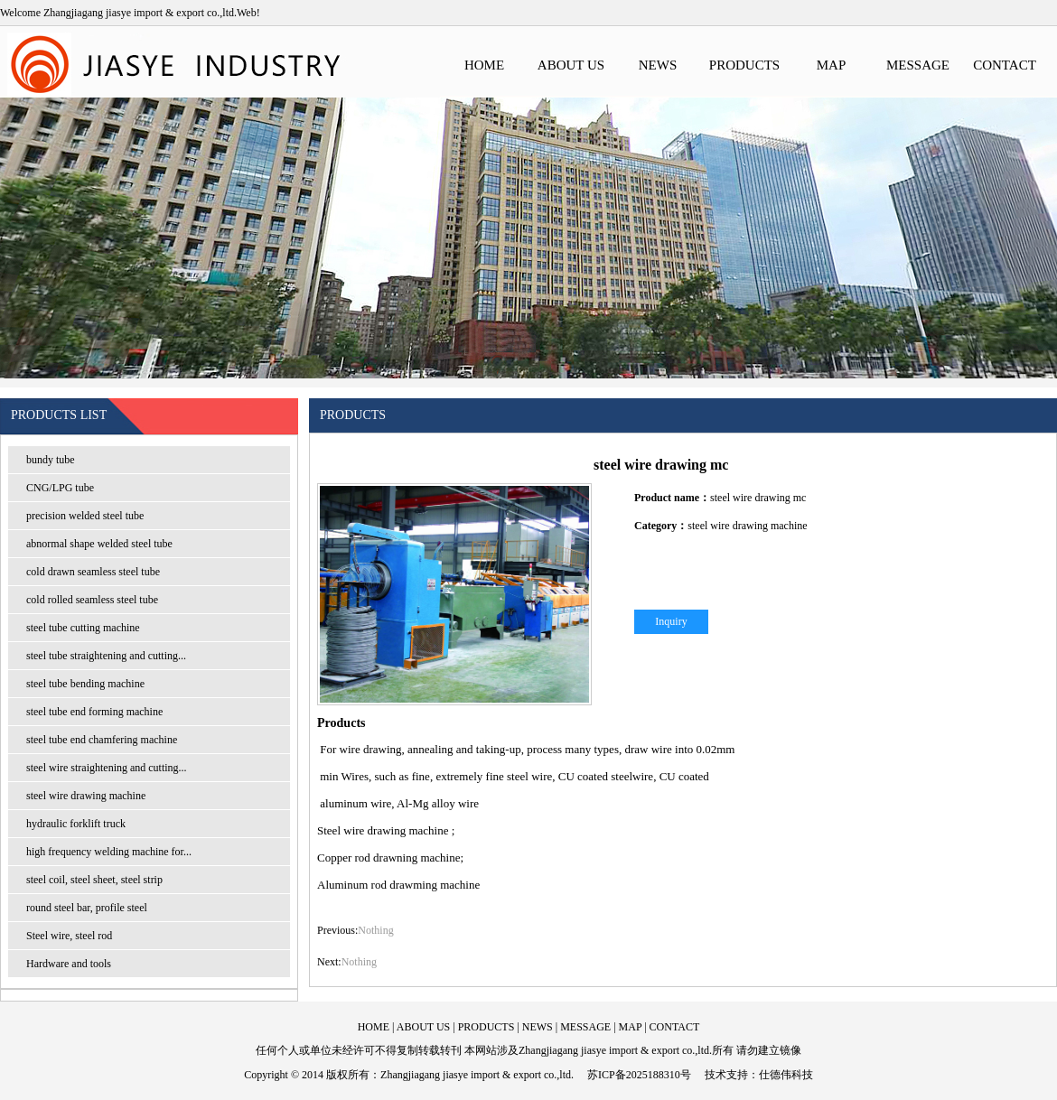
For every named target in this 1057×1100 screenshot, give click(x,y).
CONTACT (1004, 65)
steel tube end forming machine (94, 711)
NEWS (658, 65)
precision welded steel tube (85, 515)
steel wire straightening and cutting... (106, 767)
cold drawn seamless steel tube (93, 571)
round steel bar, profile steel (86, 907)
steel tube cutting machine (83, 627)
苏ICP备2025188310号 (639, 1074)
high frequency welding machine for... (109, 851)
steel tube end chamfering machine (101, 739)
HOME (484, 65)
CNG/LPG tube (60, 487)
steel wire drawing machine (85, 795)
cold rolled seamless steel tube (92, 599)
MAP (832, 65)
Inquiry (671, 621)
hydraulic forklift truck (76, 823)
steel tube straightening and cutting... (106, 655)
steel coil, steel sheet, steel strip (94, 879)
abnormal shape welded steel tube (99, 543)
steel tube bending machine (85, 683)
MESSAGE (917, 65)
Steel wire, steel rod (69, 935)
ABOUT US (571, 65)
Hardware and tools (68, 963)
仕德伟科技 (786, 1074)
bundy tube (50, 459)
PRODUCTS (744, 65)
